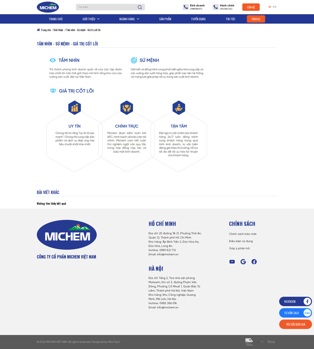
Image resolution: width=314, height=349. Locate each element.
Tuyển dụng (198, 19)
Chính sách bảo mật (243, 234)
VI (270, 7)
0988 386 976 (168, 303)
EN (274, 7)
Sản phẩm (165, 19)
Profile (256, 19)
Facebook (298, 301)
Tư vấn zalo (298, 313)
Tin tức (230, 19)
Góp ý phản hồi (239, 248)
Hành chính (227, 5)
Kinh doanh (197, 5)
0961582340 (226, 9)
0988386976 (196, 9)
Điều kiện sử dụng (241, 241)
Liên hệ (251, 7)
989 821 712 (168, 250)
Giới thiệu (91, 19)
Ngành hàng (129, 19)
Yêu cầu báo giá (295, 324)
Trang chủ (55, 19)
